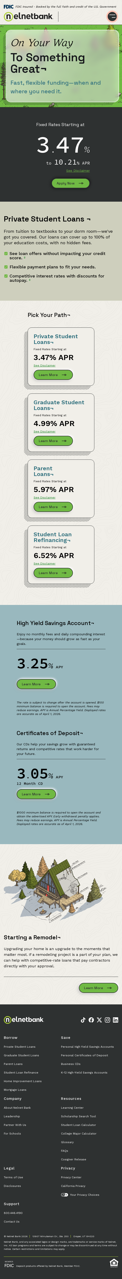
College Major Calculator (79, 1133)
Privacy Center (71, 1177)
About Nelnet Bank (17, 1107)
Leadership (12, 1116)
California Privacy (73, 1186)
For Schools (12, 1133)
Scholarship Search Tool (78, 1116)
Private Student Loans (20, 1046)
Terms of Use (13, 1177)
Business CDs (71, 1064)
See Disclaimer (78, 170)
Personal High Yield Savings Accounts (87, 1046)
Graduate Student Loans (21, 1055)
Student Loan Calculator (78, 1125)
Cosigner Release (73, 1159)
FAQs (64, 1150)
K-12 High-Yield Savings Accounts (84, 1072)
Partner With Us (15, 1125)
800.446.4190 (13, 1213)
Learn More (53, 375)
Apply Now (71, 183)
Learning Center (72, 1107)
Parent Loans (13, 1064)
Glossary (67, 1142)
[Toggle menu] (112, 16)
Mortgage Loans (15, 1089)
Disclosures (12, 1186)
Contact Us (12, 1221)
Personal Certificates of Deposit (84, 1055)
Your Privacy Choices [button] (80, 1194)
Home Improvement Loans (23, 1081)
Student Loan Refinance (21, 1072)
